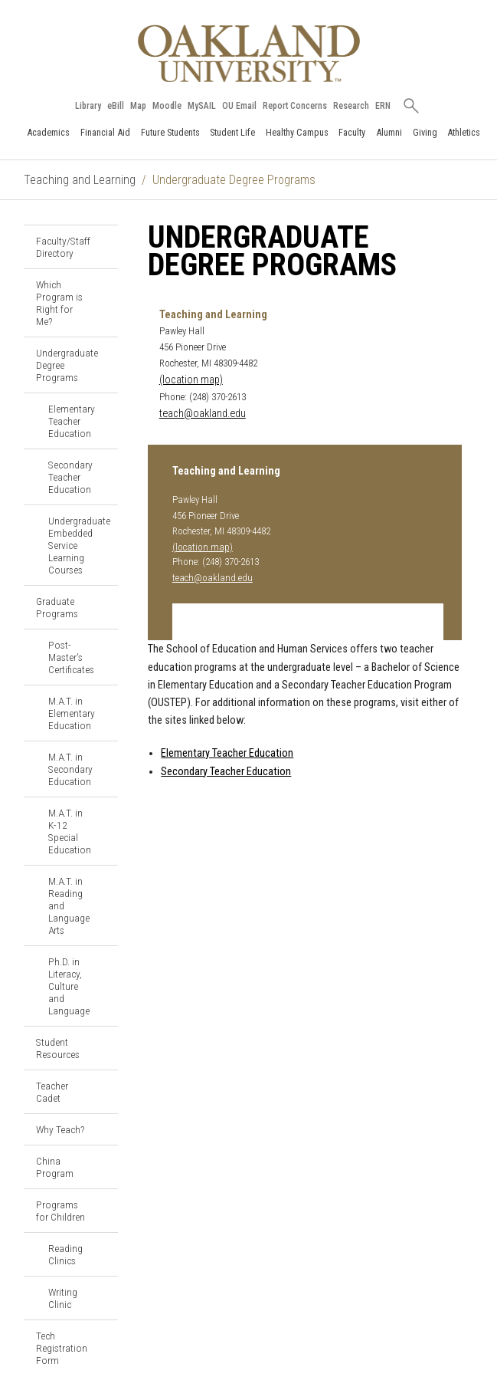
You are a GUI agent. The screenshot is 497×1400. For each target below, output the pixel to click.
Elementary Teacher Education (71, 421)
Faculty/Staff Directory (63, 247)
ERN (383, 105)
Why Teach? (60, 1129)
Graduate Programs (57, 607)
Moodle (166, 105)
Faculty (351, 132)
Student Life (232, 132)
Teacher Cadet (52, 1092)
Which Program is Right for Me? (59, 302)
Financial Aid (105, 132)
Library (88, 105)
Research (351, 105)
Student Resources (58, 1048)
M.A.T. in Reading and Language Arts (69, 905)
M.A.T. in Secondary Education (70, 769)
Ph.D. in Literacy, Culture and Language (69, 986)
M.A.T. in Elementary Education (71, 713)
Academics (48, 132)
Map (138, 105)
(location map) (191, 379)
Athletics (463, 132)
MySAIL (202, 105)
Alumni (389, 132)
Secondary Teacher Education (70, 476)
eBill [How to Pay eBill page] (115, 105)
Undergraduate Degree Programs (67, 365)
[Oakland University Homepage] (249, 53)
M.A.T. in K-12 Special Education (69, 831)
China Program (55, 1167)
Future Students (170, 132)
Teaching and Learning (80, 180)
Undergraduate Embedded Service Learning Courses (79, 545)
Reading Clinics (65, 1254)
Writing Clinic (62, 1298)
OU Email (239, 105)
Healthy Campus (297, 132)
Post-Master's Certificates (71, 657)
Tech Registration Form (61, 1347)
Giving (425, 132)
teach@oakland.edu (202, 413)
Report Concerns (295, 105)
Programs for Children (60, 1210)
